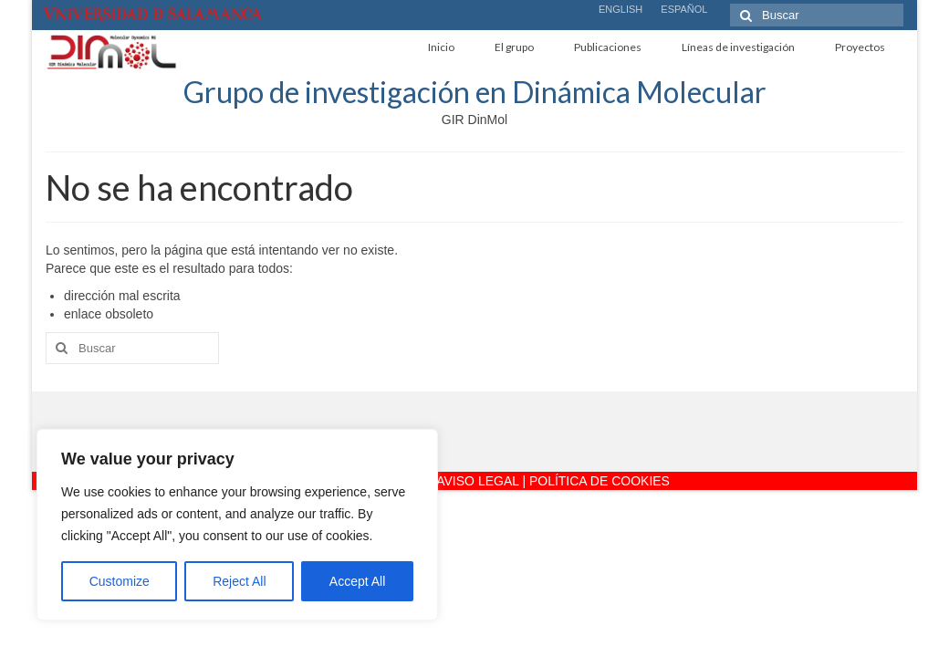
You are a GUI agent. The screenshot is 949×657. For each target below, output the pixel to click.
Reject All (239, 581)
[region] (237, 524)
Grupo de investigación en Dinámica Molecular (474, 92)
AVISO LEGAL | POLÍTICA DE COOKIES (553, 481)
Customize (119, 581)
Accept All (357, 581)
